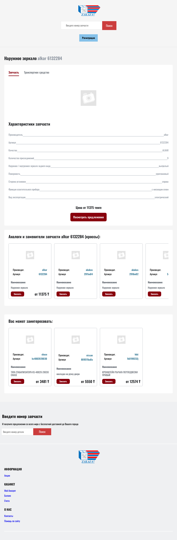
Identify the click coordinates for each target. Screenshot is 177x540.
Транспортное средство (36, 72)
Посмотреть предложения (88, 217)
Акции (7, 475)
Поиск (109, 25)
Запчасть (14, 72)
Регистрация (88, 38)
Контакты (8, 516)
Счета (7, 501)
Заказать (17, 293)
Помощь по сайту (12, 521)
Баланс (7, 495)
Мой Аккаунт (10, 490)
